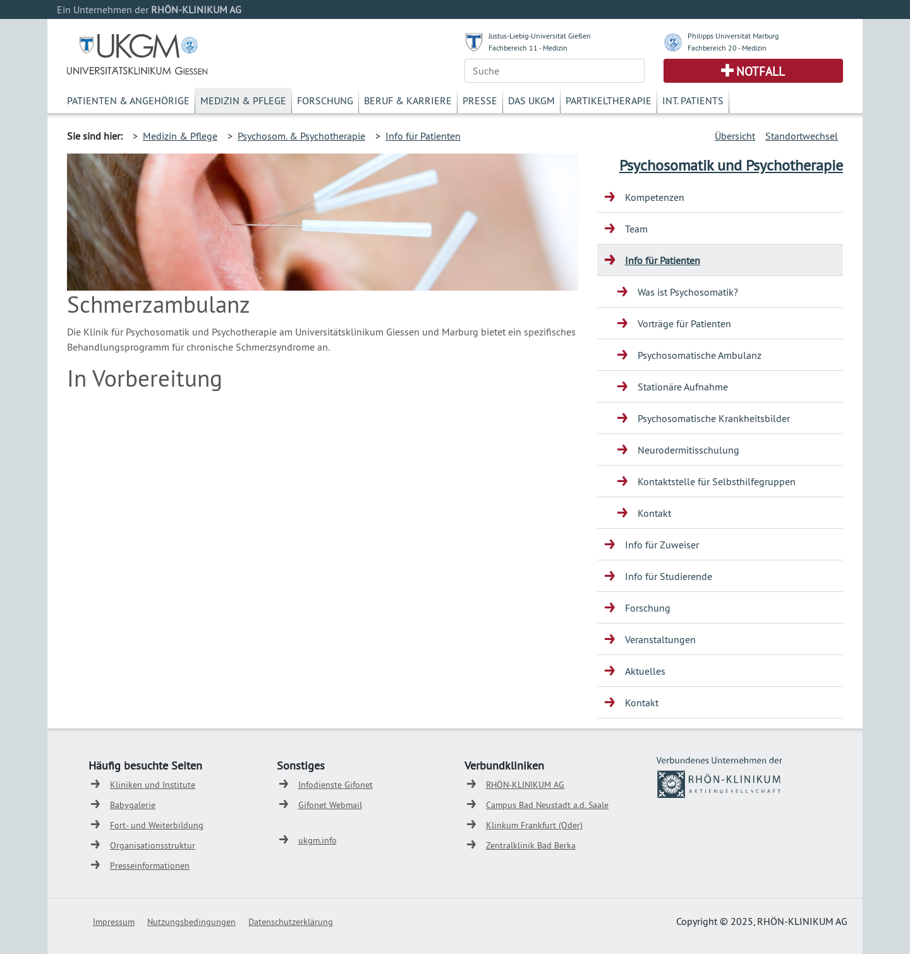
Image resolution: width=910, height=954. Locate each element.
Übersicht (735, 136)
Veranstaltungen (660, 639)
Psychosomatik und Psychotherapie (731, 164)
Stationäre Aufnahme (683, 386)
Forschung (325, 100)
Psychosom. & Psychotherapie (301, 136)
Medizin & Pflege (243, 100)
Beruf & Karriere (408, 100)
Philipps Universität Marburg (733, 35)
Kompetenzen (654, 197)
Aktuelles (645, 671)
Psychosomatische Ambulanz (699, 355)
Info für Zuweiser (662, 544)
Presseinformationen (150, 865)
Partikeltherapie (609, 100)
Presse (480, 100)
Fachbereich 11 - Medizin (527, 47)
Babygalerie (132, 805)
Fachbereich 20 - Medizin (727, 47)
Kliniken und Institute (152, 784)
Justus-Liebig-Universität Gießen (539, 35)
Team (636, 228)
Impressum (114, 921)
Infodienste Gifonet (335, 784)
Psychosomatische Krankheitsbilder (714, 418)
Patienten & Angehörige (128, 100)
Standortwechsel (801, 136)
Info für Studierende (668, 576)
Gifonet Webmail (330, 805)
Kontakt (654, 513)
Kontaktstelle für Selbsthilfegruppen (717, 481)
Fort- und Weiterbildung (156, 825)
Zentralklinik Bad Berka (531, 845)
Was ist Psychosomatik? (688, 292)
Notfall (760, 71)
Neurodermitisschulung (688, 450)
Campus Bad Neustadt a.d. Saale (547, 805)
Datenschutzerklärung (290, 921)
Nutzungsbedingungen (191, 921)
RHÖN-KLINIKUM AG (525, 784)
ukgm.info (317, 840)
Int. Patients (693, 100)
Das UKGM (531, 100)
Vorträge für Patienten (684, 323)
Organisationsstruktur (152, 845)
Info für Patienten (423, 136)
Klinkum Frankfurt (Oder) (534, 825)
